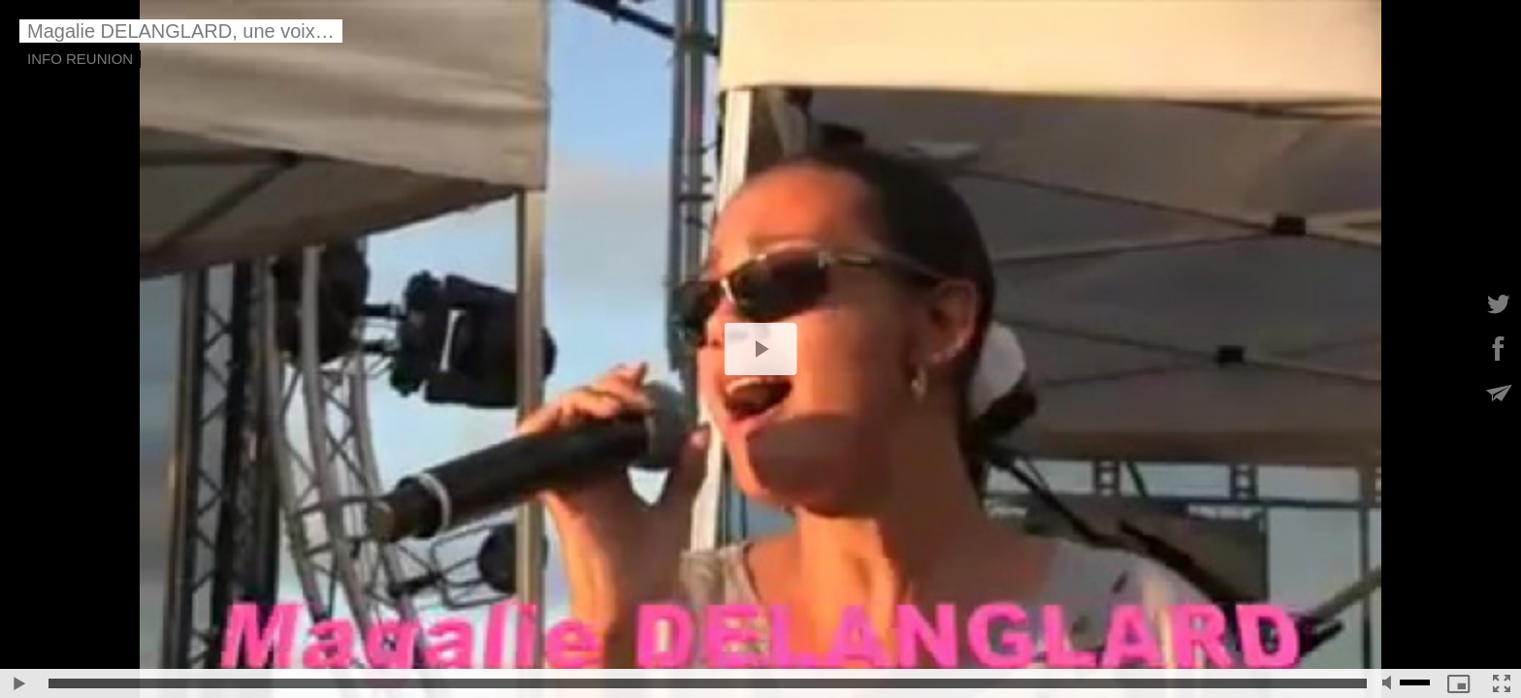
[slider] (708, 683)
